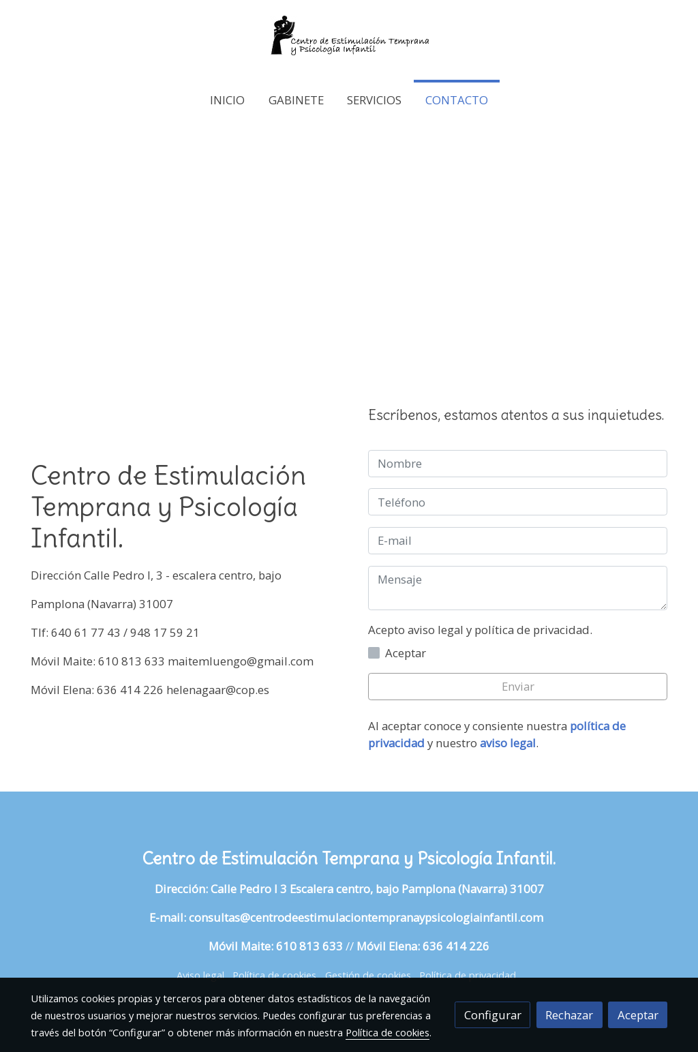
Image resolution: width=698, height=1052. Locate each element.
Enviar (518, 686)
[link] (349, 40)
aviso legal (508, 743)
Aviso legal (200, 975)
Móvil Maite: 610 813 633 (276, 946)
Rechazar (569, 1015)
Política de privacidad (467, 975)
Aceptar (638, 1015)
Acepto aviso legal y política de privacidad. (480, 629)
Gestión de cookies (368, 975)
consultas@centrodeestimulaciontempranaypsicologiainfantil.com (369, 917)
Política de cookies (274, 975)
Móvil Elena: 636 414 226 (422, 946)
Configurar (492, 1015)
